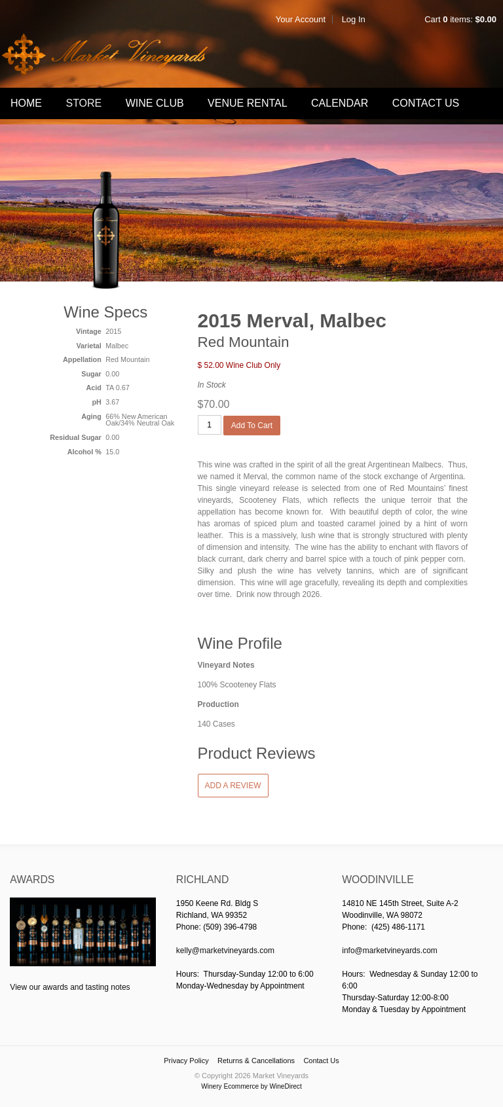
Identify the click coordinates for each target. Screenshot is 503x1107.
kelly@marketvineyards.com (225, 950)
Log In (353, 19)
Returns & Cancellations (256, 1060)
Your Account (301, 19)
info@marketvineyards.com (390, 950)
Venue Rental (248, 103)
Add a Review (233, 785)
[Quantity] (209, 425)
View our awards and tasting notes (70, 987)
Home (26, 103)
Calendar (339, 103)
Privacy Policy (186, 1060)
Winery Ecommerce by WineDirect (251, 1086)
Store (83, 103)
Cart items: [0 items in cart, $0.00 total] (460, 19)
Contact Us (426, 103)
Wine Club (155, 103)
